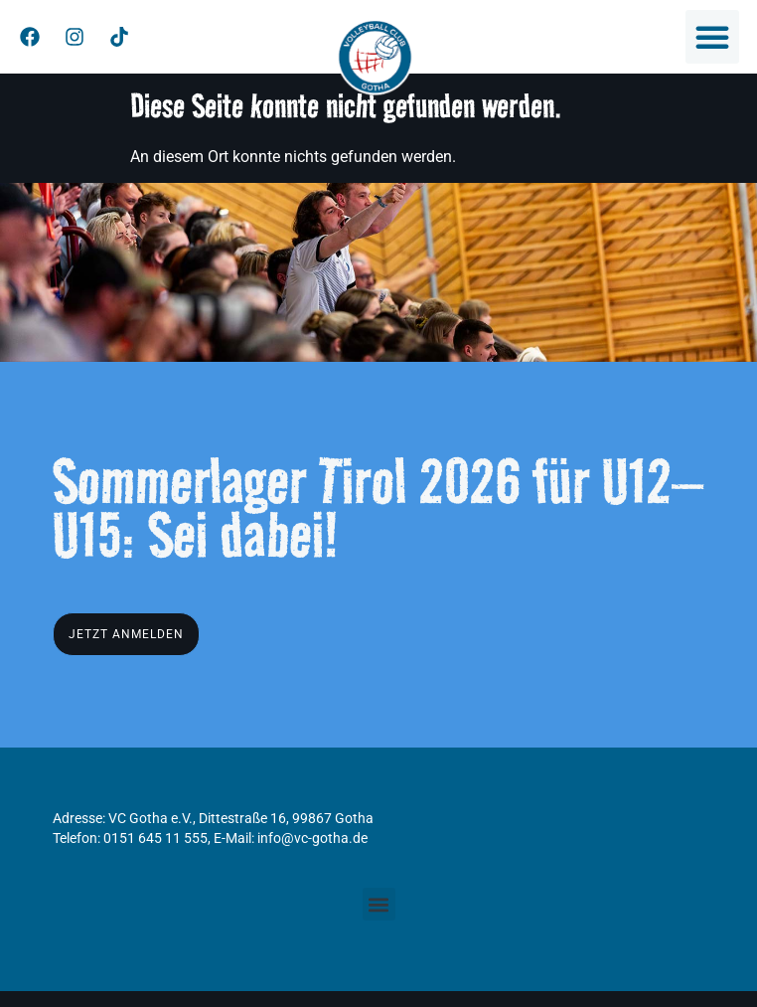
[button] (712, 37)
